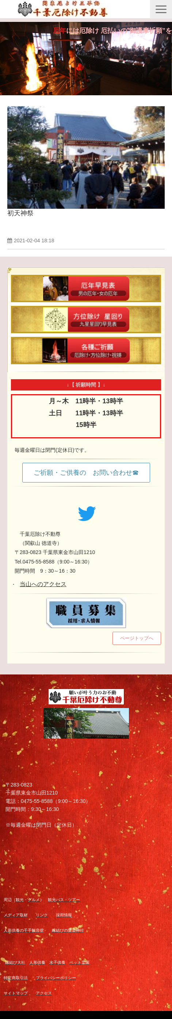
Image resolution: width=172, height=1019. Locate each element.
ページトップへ (136, 638)
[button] (161, 9)
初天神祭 (20, 213)
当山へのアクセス (43, 584)
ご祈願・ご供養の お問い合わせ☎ (86, 472)
